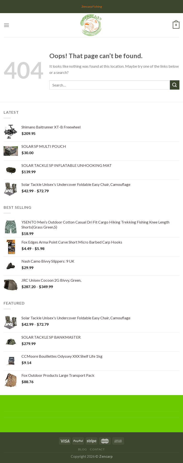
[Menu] (6, 25)
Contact (97, 449)
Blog (82, 449)
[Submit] (174, 85)
